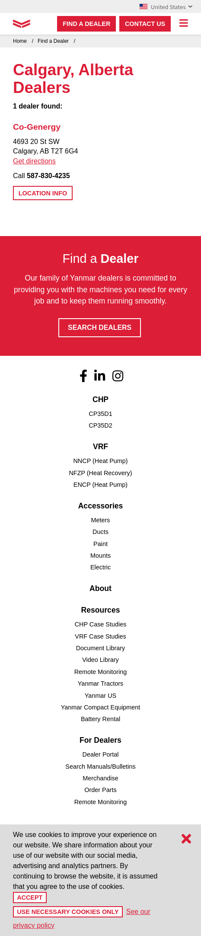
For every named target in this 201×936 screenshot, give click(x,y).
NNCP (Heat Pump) (100, 460)
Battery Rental (100, 719)
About (100, 588)
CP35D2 (100, 425)
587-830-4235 (48, 175)
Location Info (43, 193)
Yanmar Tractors (100, 683)
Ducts (100, 531)
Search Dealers (99, 327)
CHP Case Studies (101, 624)
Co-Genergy (37, 126)
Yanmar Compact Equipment (100, 707)
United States (165, 6)
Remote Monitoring (100, 671)
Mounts (100, 555)
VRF (100, 446)
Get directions (34, 161)
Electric (100, 567)
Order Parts (100, 789)
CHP (100, 399)
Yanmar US (100, 695)
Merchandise (100, 778)
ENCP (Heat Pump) (100, 484)
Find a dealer (86, 23)
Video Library (100, 659)
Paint (100, 543)
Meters (100, 520)
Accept (29, 897)
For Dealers (100, 740)
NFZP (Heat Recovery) (100, 473)
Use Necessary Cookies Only (67, 911)
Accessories (100, 506)
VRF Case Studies (100, 636)
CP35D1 (100, 413)
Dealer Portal (101, 754)
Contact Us (145, 23)
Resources (100, 610)
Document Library (100, 648)
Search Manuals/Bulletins (100, 766)
